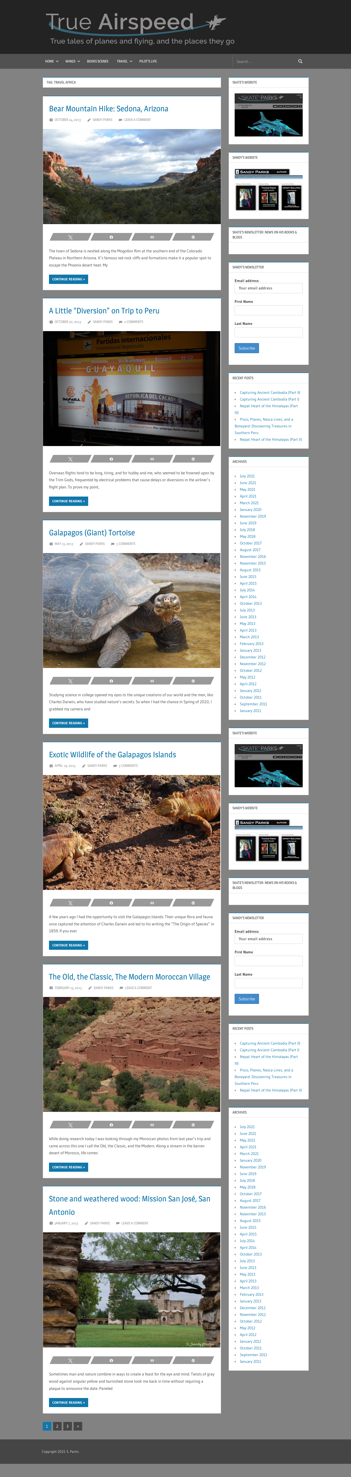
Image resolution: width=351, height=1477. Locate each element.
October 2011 (251, 697)
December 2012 (252, 657)
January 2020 (250, 509)
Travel (125, 61)
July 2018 (247, 529)
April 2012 (248, 683)
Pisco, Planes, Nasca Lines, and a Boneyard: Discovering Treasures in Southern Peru (264, 426)
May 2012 (247, 677)
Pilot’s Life (148, 61)
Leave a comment (137, 119)
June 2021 (248, 482)
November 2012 (253, 663)
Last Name (243, 323)
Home (52, 61)
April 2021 (248, 496)
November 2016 (253, 556)
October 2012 (251, 670)
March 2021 (249, 502)
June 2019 (248, 523)
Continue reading (67, 279)
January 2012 (250, 690)
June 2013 (248, 616)
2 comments (133, 321)
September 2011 (253, 704)
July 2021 (247, 476)
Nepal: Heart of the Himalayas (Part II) (271, 439)
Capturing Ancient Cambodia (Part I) (269, 399)
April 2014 (248, 596)
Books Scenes (97, 61)
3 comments (125, 543)
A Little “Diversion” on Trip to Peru (115, 310)
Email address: (269, 285)
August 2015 (250, 569)
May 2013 (247, 623)
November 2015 (253, 563)
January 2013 (250, 650)
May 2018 (247, 536)
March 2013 (249, 636)
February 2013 (251, 643)
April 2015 (248, 583)
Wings (72, 61)
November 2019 (253, 516)
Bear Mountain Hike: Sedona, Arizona (121, 108)
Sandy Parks (102, 119)
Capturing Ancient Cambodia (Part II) (270, 392)
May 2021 (247, 489)
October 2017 (251, 543)
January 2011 (250, 710)
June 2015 (248, 576)
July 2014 (247, 590)
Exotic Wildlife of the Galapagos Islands (125, 754)
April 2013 (248, 630)
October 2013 (251, 603)
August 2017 (250, 549)
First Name (244, 301)
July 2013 (247, 610)
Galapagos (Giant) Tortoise (101, 532)
